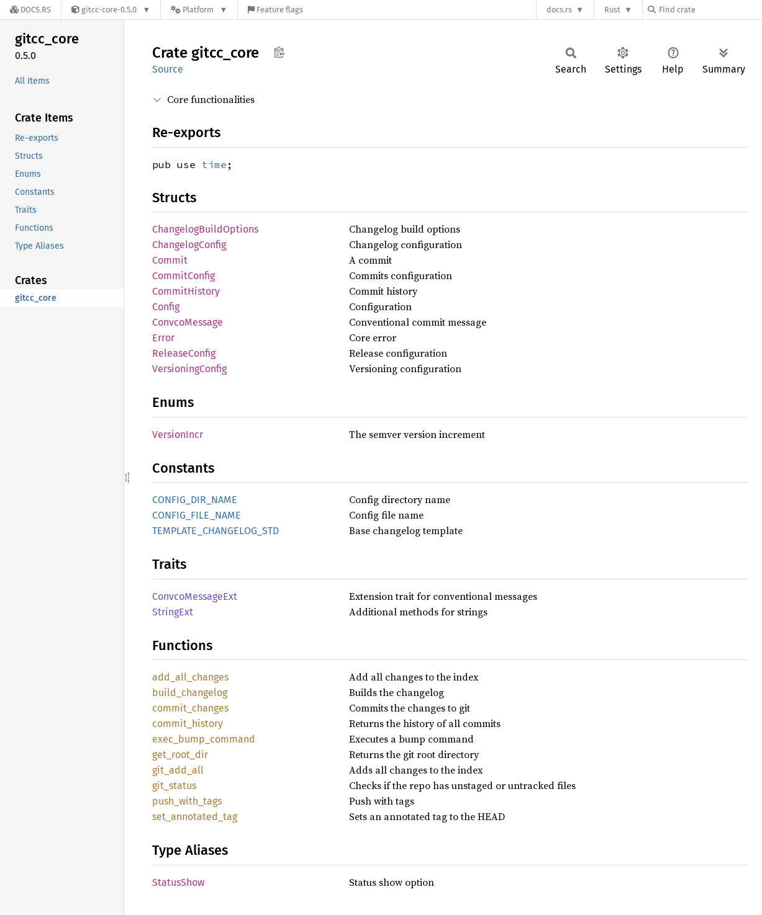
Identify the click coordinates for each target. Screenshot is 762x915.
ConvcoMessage (187, 322)
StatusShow (178, 882)
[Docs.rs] (30, 9)
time (214, 164)
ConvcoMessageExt (194, 596)
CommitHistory (186, 291)
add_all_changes (190, 677)
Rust (612, 9)
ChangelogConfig (189, 245)
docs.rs (559, 9)
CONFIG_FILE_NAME (196, 515)
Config (165, 307)
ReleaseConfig (183, 353)
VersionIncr (177, 434)
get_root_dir (180, 755)
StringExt (172, 612)
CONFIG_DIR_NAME (194, 500)
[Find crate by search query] (710, 9)
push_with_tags (187, 801)
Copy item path (279, 52)
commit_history (187, 724)
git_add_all (178, 770)
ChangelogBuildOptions (205, 229)
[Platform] (199, 9)
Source (167, 69)
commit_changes (190, 708)
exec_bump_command (203, 739)
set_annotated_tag (194, 817)
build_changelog (189, 693)
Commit (170, 260)
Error (163, 338)
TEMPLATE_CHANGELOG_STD (215, 531)
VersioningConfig (189, 369)
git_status (174, 786)
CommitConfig (183, 276)
